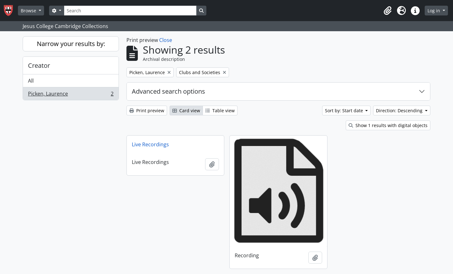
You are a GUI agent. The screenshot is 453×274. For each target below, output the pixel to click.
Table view (220, 111)
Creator (39, 65)
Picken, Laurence (71, 95)
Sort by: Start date (344, 111)
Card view (186, 111)
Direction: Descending (400, 111)
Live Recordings (150, 144)
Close (165, 40)
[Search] (130, 10)
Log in (434, 11)
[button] (387, 11)
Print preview (146, 111)
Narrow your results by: (71, 43)
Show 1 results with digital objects (388, 125)
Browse (29, 11)
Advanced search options (168, 91)
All (31, 80)
